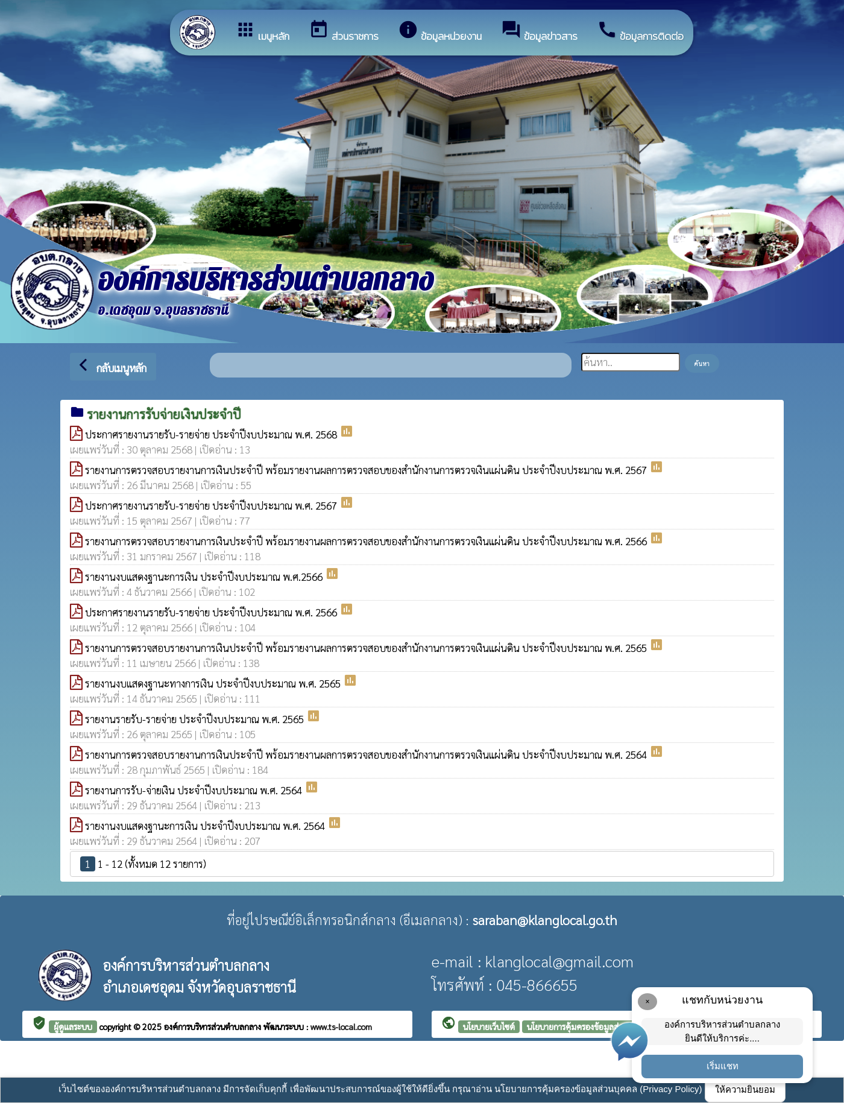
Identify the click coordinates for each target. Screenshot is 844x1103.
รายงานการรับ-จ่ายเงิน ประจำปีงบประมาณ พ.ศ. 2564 (194, 790)
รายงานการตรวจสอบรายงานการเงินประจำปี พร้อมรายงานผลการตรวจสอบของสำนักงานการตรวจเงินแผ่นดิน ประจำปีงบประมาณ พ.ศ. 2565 (367, 647)
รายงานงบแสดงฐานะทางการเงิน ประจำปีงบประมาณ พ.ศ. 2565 (214, 683)
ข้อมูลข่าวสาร (539, 31)
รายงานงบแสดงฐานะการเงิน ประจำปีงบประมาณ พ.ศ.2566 (205, 576)
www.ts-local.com (341, 1026)
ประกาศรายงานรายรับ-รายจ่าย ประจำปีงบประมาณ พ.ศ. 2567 (212, 505)
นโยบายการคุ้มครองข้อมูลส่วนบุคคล (588, 1026)
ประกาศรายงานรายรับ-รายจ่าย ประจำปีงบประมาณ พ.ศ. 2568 (212, 434)
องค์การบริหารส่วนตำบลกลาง (213, 1026)
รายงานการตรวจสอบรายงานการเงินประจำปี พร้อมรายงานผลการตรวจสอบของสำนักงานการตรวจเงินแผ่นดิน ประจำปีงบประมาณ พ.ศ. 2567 (367, 469)
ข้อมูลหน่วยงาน (440, 31)
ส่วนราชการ (344, 31)
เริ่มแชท (722, 1066)
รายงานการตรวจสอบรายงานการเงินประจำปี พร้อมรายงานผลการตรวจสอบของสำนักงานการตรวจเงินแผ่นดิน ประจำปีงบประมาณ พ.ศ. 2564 (367, 754)
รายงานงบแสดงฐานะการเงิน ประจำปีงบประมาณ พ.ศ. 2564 (206, 825)
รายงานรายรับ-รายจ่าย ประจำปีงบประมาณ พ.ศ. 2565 (195, 718)
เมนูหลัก (262, 31)
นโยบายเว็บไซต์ (489, 1026)
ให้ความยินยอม (745, 1089)
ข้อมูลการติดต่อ (640, 31)
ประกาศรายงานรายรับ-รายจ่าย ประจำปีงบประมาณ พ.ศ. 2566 (212, 612)
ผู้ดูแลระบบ (73, 1026)
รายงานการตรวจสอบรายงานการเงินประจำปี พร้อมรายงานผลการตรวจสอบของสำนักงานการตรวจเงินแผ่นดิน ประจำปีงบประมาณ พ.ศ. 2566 (367, 541)
